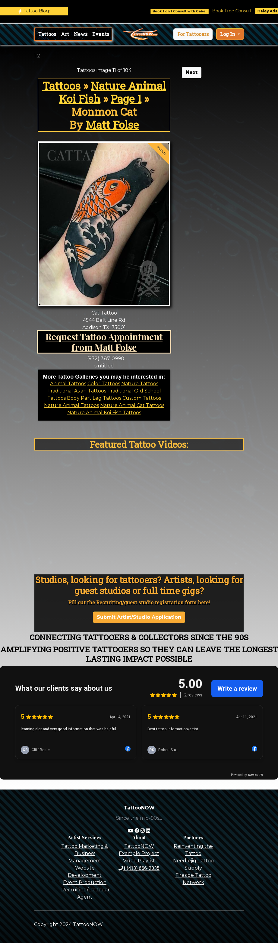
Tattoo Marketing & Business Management (84, 853)
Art (65, 34)
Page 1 (126, 98)
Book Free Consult (237, 11)
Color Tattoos (103, 383)
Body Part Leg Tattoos (94, 398)
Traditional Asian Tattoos (76, 391)
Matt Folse (112, 124)
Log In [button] (228, 34)
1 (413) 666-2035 (139, 868)
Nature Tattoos (139, 383)
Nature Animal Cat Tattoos (132, 405)
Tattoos (47, 34)
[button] (193, 34)
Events (100, 34)
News (80, 34)
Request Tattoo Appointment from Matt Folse (104, 342)
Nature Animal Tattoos (71, 405)
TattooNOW (139, 846)
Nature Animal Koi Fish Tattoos (104, 412)
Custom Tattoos (141, 398)
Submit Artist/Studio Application (139, 617)
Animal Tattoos (68, 383)
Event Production (84, 882)
